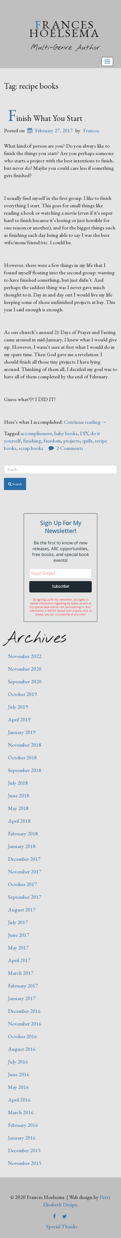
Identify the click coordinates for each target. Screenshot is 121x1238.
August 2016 (22, 1049)
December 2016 (24, 1011)
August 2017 (22, 909)
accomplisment (36, 433)
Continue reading (85, 421)
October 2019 (22, 694)
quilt (87, 440)
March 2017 (20, 972)
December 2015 (24, 1150)
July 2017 (18, 922)
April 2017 (19, 960)
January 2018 (22, 846)
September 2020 (24, 681)
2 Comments (69, 448)
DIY (84, 433)
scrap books (31, 448)
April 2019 (19, 719)
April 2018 (19, 820)
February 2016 (23, 1125)
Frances (91, 130)
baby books (66, 433)
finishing (32, 440)
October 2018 (22, 757)
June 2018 (18, 795)
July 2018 (18, 782)
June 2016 (18, 1074)
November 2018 (24, 744)
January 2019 (22, 732)
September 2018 (24, 770)
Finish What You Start (45, 118)
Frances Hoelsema (64, 28)
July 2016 (18, 1061)
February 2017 (23, 985)
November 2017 (24, 871)
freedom (52, 440)
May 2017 (18, 947)
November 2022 (24, 656)
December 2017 (24, 858)
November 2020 (24, 668)
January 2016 (22, 1137)
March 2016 (20, 1112)
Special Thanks (62, 1226)
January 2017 (22, 998)
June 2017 (18, 934)
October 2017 (22, 884)
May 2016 (18, 1087)
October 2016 (22, 1036)
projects (71, 440)
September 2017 (24, 896)
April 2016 (19, 1099)
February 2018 (23, 833)
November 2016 (24, 1023)
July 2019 (18, 706)
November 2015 (24, 1163)
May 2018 (18, 808)
